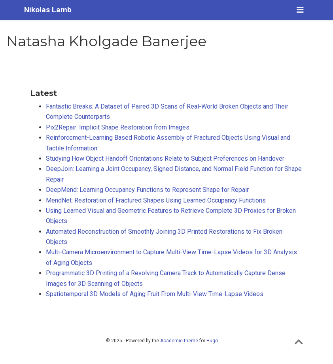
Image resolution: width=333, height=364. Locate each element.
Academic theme (179, 340)
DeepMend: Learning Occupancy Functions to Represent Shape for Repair (147, 189)
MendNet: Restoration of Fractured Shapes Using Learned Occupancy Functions (156, 200)
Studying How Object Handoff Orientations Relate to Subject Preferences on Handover (165, 158)
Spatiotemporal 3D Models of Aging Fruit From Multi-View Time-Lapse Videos (154, 294)
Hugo (212, 340)
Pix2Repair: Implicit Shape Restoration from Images (117, 127)
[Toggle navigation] (300, 10)
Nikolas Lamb (48, 9)
